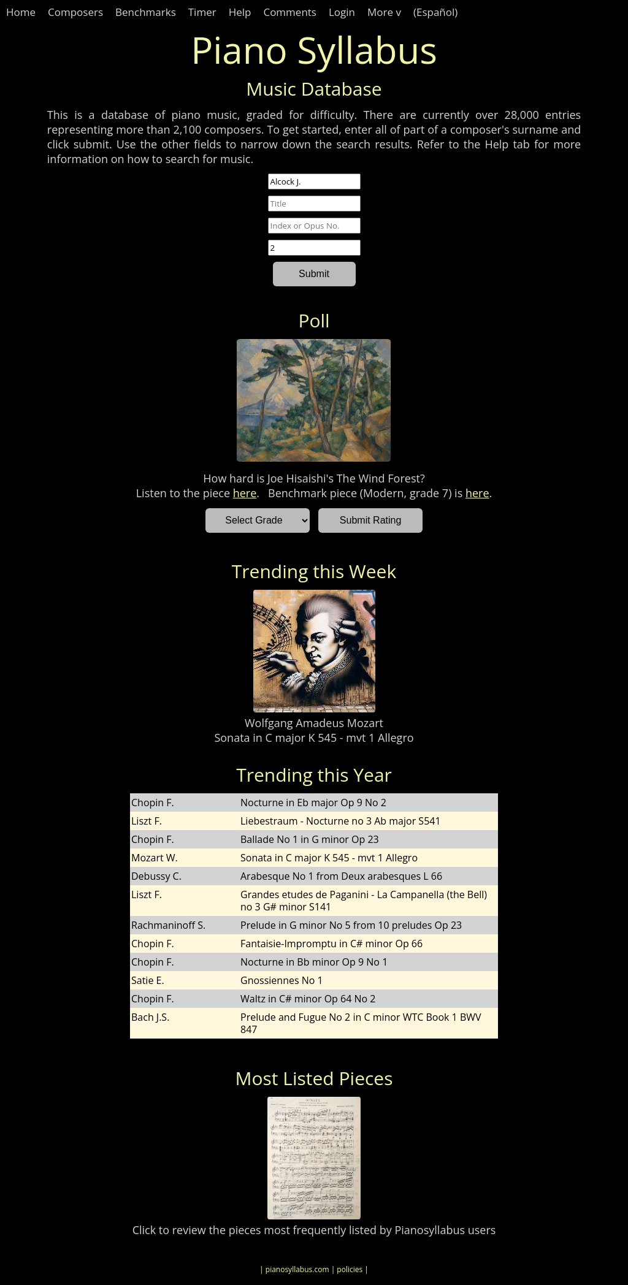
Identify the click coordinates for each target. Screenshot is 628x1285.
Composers (75, 12)
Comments (289, 12)
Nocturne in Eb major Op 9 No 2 (313, 802)
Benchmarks (145, 12)
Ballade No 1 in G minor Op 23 (309, 839)
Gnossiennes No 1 (281, 980)
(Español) (435, 12)
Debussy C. (156, 876)
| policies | (350, 1269)
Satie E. (147, 980)
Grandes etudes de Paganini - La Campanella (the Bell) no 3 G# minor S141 (363, 900)
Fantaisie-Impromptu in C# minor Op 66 (331, 943)
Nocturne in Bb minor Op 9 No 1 (314, 962)
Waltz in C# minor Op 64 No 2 (307, 998)
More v (384, 12)
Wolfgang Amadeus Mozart (314, 722)
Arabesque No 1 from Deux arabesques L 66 (341, 876)
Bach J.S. (150, 1017)
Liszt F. (146, 821)
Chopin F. (152, 802)
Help (240, 12)
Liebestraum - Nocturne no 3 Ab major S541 (340, 821)
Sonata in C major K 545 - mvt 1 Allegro (313, 737)
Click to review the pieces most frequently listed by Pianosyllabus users (314, 1229)
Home (21, 12)
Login (342, 12)
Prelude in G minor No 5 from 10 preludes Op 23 (351, 925)
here (245, 493)
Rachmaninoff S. (168, 925)
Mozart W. (154, 857)
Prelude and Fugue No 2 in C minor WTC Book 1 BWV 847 (360, 1023)
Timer (202, 12)
